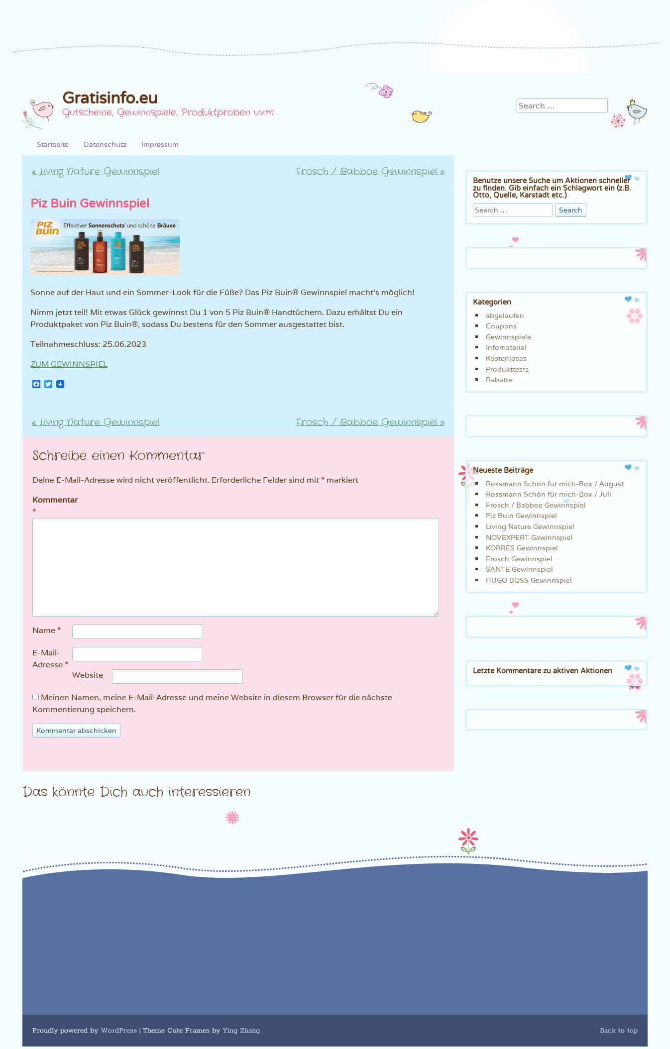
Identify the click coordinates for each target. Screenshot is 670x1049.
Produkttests (507, 369)
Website (87, 675)
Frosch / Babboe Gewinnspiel (370, 172)
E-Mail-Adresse (50, 659)
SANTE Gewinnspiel (519, 569)
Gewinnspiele (508, 336)
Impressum (160, 144)
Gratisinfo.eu (109, 98)
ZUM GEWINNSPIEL (69, 364)
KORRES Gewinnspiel (522, 547)
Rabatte (499, 379)
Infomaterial (506, 347)
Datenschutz (105, 144)
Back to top (619, 1030)
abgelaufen (505, 315)
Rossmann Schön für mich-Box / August (555, 483)
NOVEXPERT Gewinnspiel (529, 537)
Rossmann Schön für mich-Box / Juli (548, 494)
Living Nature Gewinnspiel (95, 172)
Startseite (53, 144)
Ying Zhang (241, 1030)
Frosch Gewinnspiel (519, 558)
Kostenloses (506, 358)
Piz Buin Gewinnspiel (521, 515)
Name (46, 630)
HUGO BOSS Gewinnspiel (529, 580)
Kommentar (53, 506)
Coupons (501, 325)
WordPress (119, 1030)
